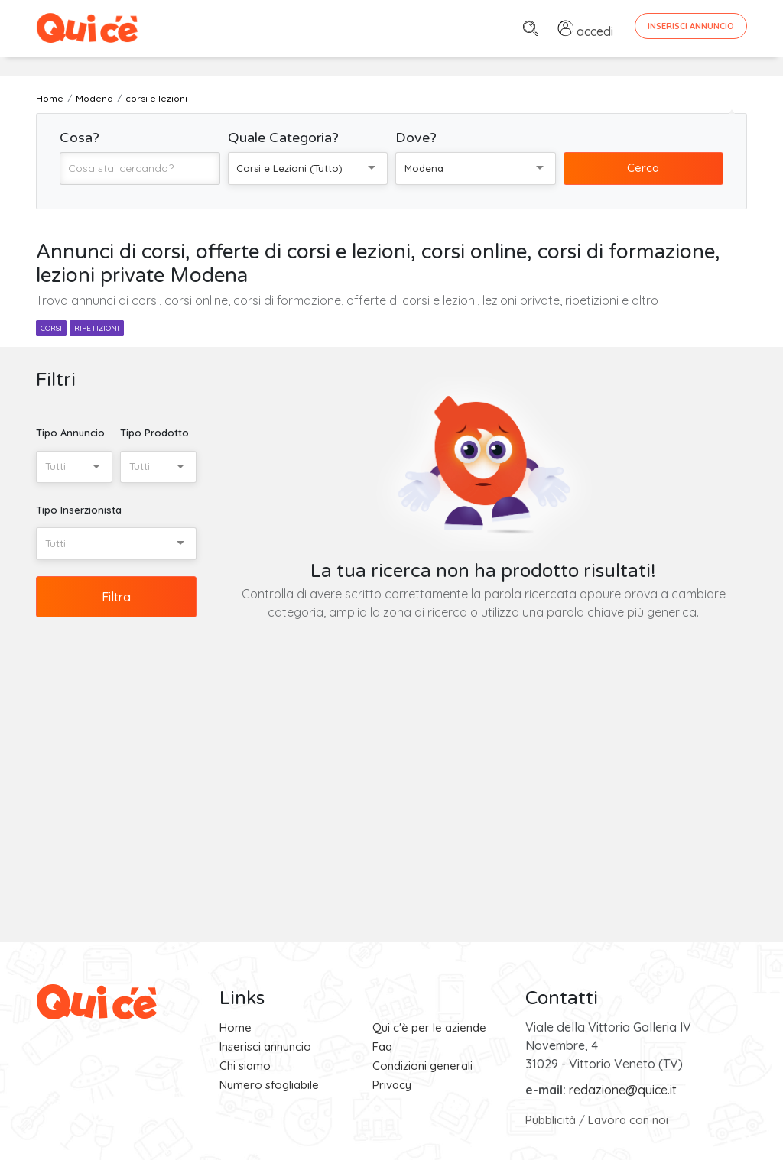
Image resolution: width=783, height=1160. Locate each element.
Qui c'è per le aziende (429, 1027)
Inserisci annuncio (265, 1046)
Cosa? (79, 137)
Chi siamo (245, 1065)
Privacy (391, 1084)
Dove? (416, 137)
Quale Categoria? (283, 137)
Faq (382, 1046)
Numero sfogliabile (269, 1084)
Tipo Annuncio (70, 432)
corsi (51, 328)
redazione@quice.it (623, 1089)
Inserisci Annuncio (691, 26)
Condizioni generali (422, 1065)
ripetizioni (96, 328)
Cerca (643, 167)
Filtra (116, 596)
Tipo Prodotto (154, 432)
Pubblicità (550, 1120)
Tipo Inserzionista (79, 510)
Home (235, 1027)
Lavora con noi (628, 1120)
